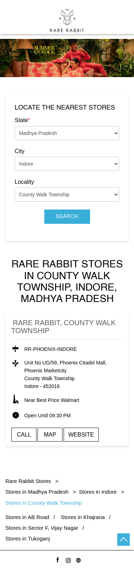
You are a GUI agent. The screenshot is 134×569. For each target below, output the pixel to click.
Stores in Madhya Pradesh (37, 492)
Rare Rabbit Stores (29, 481)
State (22, 120)
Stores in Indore (98, 492)
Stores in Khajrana (83, 517)
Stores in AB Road (27, 517)
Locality (24, 182)
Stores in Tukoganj (27, 538)
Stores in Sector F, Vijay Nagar (41, 528)
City (20, 151)
